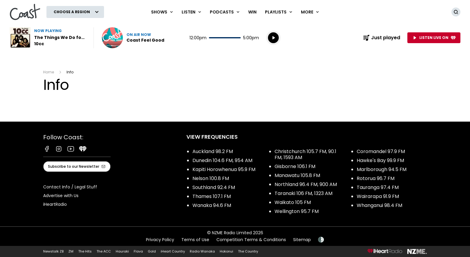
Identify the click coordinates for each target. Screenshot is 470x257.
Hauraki (122, 251)
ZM (70, 251)
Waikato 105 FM (293, 202)
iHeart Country (173, 251)
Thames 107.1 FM (211, 196)
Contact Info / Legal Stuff (70, 187)
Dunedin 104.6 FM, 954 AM (222, 160)
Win (252, 12)
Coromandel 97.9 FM (381, 151)
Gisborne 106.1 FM (295, 166)
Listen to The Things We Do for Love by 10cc (48, 37)
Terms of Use (195, 240)
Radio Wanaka (202, 251)
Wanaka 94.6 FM (211, 205)
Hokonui (226, 251)
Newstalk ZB (53, 251)
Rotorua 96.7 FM (375, 178)
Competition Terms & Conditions (251, 240)
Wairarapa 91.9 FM (378, 196)
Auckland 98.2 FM (212, 151)
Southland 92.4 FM (213, 187)
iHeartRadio (55, 204)
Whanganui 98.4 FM (379, 205)
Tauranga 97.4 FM (378, 187)
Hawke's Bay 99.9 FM (380, 160)
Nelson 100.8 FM (210, 178)
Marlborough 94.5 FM (381, 169)
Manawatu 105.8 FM (297, 175)
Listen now (133, 37)
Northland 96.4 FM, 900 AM (306, 184)
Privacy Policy (160, 240)
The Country (248, 251)
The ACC (104, 251)
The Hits (85, 251)
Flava (138, 251)
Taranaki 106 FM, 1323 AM (303, 193)
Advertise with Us (61, 196)
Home (48, 72)
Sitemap (302, 240)
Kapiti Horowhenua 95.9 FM (223, 169)
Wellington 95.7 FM (297, 211)
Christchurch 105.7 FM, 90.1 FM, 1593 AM (305, 154)
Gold (152, 251)
